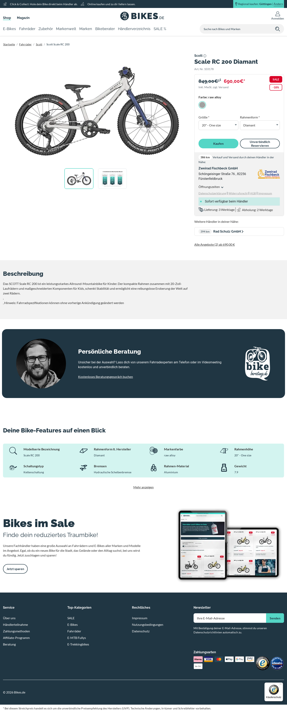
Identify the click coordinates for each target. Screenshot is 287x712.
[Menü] (280, 685)
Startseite (9, 44)
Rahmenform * (250, 117)
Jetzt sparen (15, 569)
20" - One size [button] (211, 125)
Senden (275, 618)
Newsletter (202, 607)
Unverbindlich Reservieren (260, 143)
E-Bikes (72, 624)
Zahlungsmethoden (16, 631)
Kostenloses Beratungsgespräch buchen (105, 376)
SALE (71, 618)
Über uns (9, 618)
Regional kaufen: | (260, 4)
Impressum (139, 618)
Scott (39, 44)
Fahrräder (25, 44)
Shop (7, 18)
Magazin (23, 18)
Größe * (204, 117)
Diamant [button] (249, 125)
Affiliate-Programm (16, 638)
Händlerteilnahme (15, 624)
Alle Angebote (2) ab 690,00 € (214, 244)
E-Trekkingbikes (78, 644)
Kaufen (218, 143)
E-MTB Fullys (76, 638)
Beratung (9, 644)
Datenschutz (140, 631)
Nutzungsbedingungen (147, 624)
